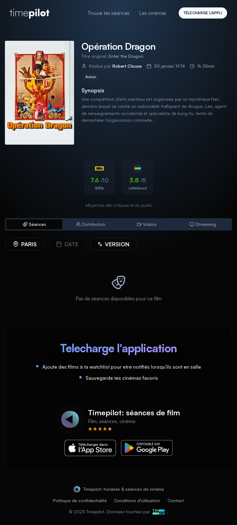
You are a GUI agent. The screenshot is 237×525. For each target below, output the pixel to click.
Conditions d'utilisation (137, 500)
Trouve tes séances (109, 13)
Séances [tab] (34, 224)
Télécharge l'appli (203, 13)
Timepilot (95, 511)
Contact (176, 500)
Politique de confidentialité (80, 500)
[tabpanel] (118, 275)
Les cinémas (152, 13)
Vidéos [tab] (147, 224)
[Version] (113, 244)
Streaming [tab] (202, 224)
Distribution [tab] (90, 224)
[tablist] (118, 224)
